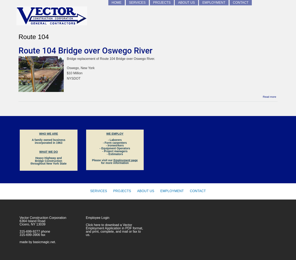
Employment (213, 2)
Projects (162, 2)
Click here (93, 225)
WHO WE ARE (48, 133)
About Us (186, 2)
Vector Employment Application (109, 226)
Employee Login (98, 217)
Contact (241, 2)
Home (116, 2)
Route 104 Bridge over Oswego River (85, 51)
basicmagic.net (44, 242)
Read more (269, 96)
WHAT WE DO (48, 151)
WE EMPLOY (115, 133)
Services (137, 2)
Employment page (125, 160)
